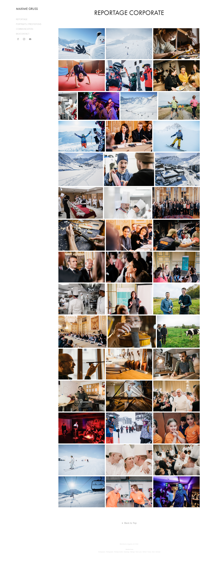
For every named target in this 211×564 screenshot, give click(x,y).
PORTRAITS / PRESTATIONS (28, 24)
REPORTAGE (21, 19)
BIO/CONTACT (22, 33)
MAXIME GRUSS (27, 9)
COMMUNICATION (24, 28)
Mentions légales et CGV (129, 544)
